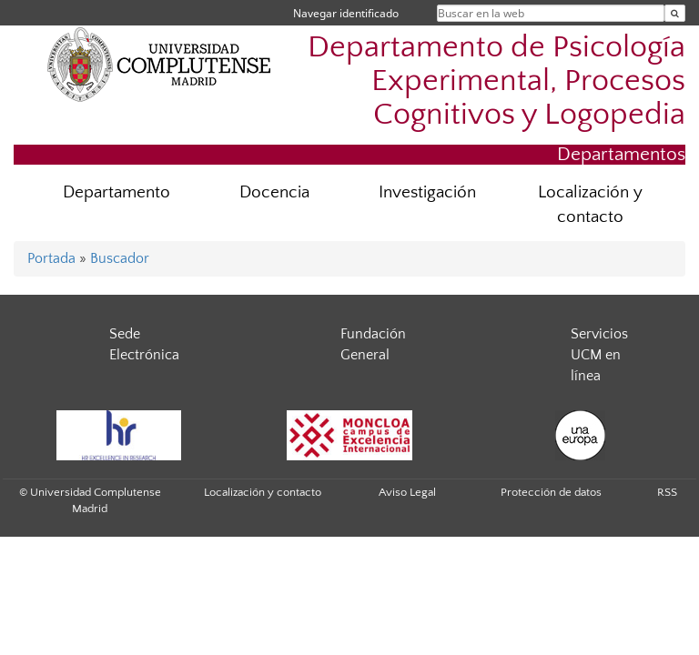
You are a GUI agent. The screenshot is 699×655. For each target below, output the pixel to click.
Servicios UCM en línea (599, 355)
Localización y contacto (590, 205)
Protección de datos (551, 492)
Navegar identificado (346, 13)
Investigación (427, 192)
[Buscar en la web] (674, 13)
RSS (667, 492)
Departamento (116, 192)
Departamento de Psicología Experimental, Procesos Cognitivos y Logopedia (496, 81)
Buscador (119, 258)
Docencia (274, 192)
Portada (51, 258)
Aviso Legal (407, 492)
